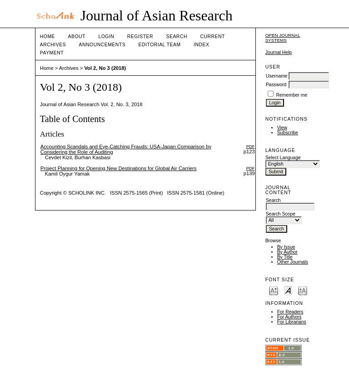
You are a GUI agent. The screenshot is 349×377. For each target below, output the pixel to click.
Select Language (283, 157)
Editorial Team (160, 44)
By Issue (286, 247)
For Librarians (291, 321)
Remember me (292, 95)
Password (276, 84)
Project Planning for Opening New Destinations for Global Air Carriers (118, 168)
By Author (287, 252)
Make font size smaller (273, 290)
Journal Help (278, 52)
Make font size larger (302, 290)
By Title (285, 257)
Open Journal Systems (282, 38)
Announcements (102, 44)
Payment (52, 52)
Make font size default (288, 290)
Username (277, 75)
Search (176, 36)
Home (47, 36)
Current (212, 36)
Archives (53, 44)
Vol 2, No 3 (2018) (105, 68)
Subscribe (287, 132)
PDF (250, 146)
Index (201, 44)
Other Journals (292, 261)
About (76, 36)
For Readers (290, 311)
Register (140, 36)
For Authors (289, 316)
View (282, 127)
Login (106, 36)
